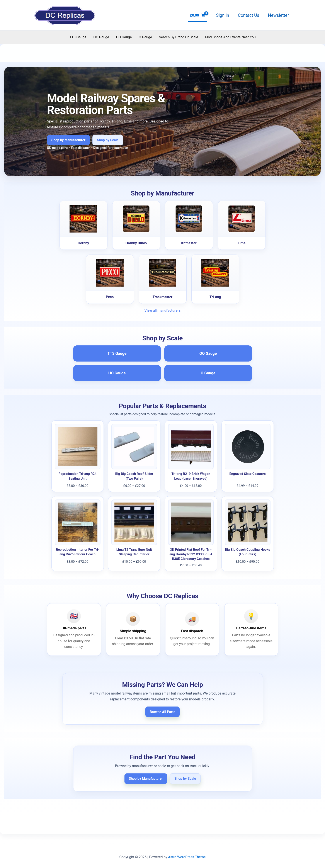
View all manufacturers (163, 310)
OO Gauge (124, 37)
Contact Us (248, 15)
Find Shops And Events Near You (230, 37)
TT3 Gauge (77, 37)
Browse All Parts (162, 712)
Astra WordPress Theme (187, 857)
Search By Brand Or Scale (178, 37)
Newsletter (278, 15)
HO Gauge (101, 37)
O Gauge (145, 37)
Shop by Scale (108, 140)
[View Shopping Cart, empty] (197, 15)
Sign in (222, 15)
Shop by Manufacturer (68, 140)
